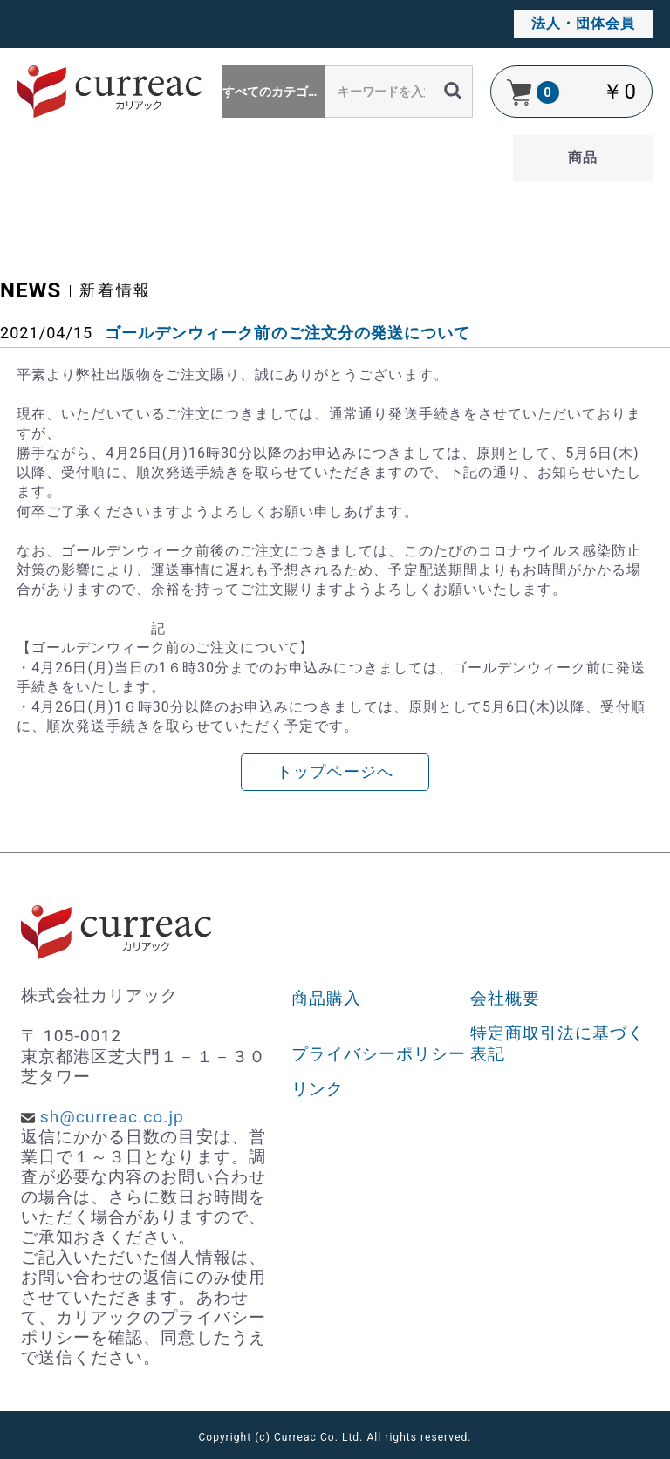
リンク (317, 1089)
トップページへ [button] (335, 772)
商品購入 (326, 998)
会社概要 (505, 998)
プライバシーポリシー (379, 1054)
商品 (583, 157)
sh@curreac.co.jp (112, 1117)
